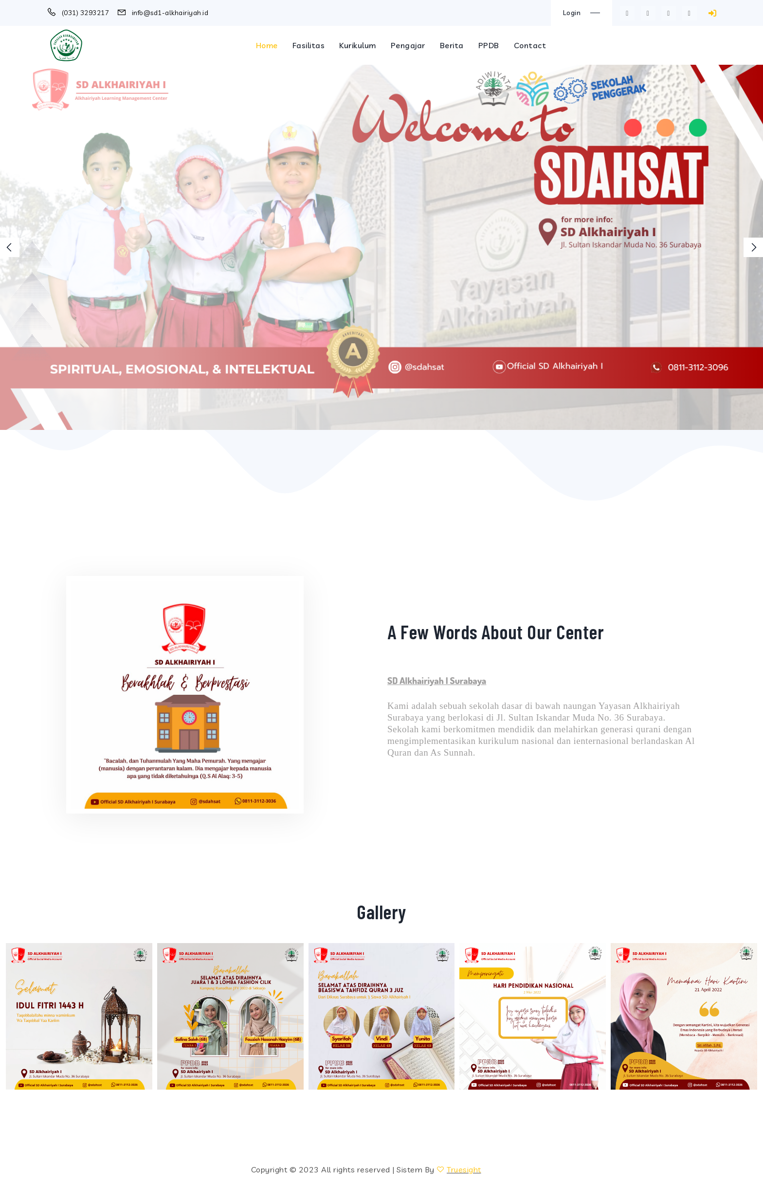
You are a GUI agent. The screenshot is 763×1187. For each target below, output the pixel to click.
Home (267, 45)
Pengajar (408, 45)
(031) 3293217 (85, 12)
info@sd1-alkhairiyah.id (170, 12)
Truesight (464, 1169)
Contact (530, 45)
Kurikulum (357, 45)
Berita (452, 45)
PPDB (488, 45)
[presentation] (9, 247)
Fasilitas (308, 45)
